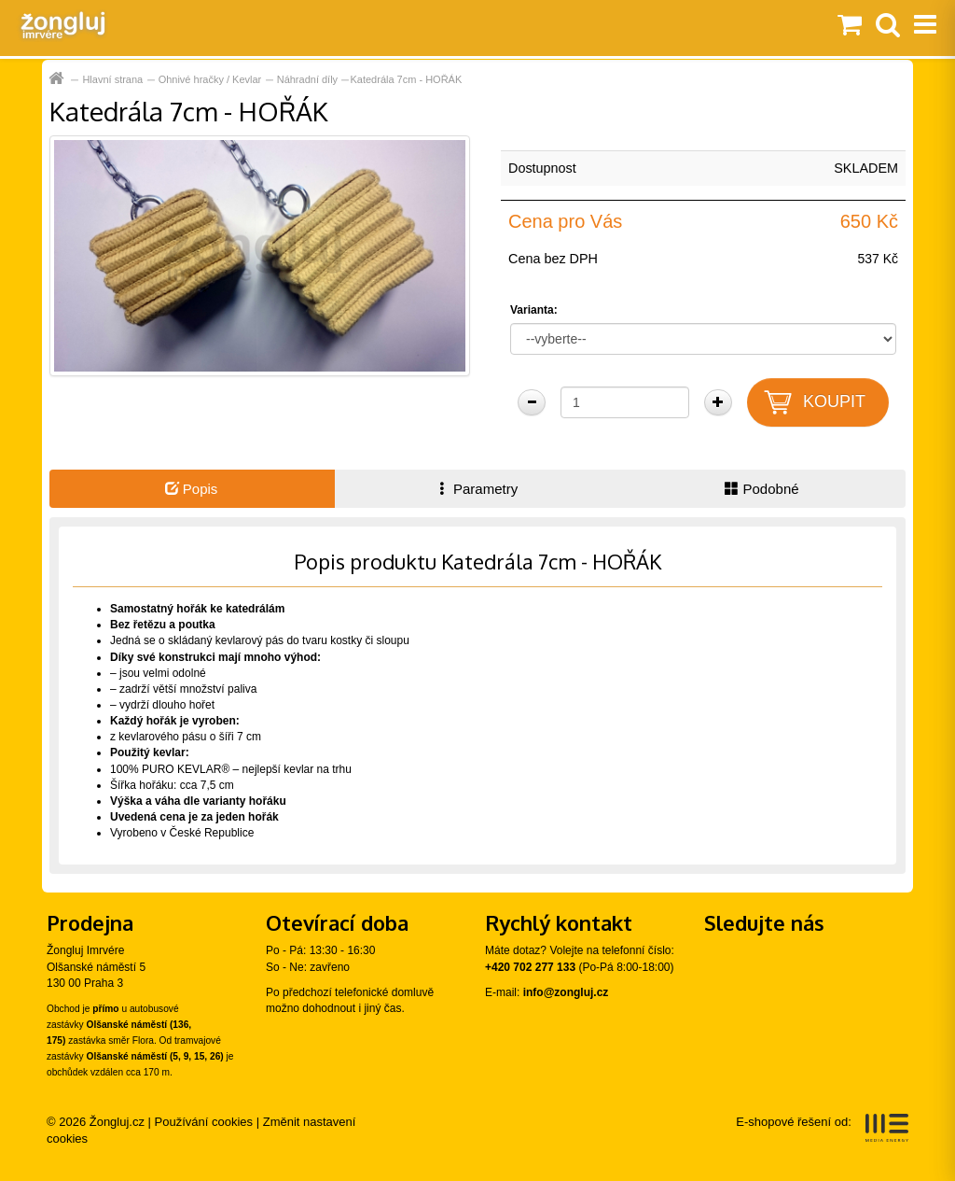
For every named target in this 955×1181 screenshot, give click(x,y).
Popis (191, 489)
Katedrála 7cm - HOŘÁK (406, 79)
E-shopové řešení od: (822, 1128)
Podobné (761, 489)
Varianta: (534, 309)
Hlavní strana (112, 79)
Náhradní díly (307, 79)
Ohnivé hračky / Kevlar (210, 79)
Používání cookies (204, 1122)
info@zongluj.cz (566, 992)
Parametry (477, 489)
